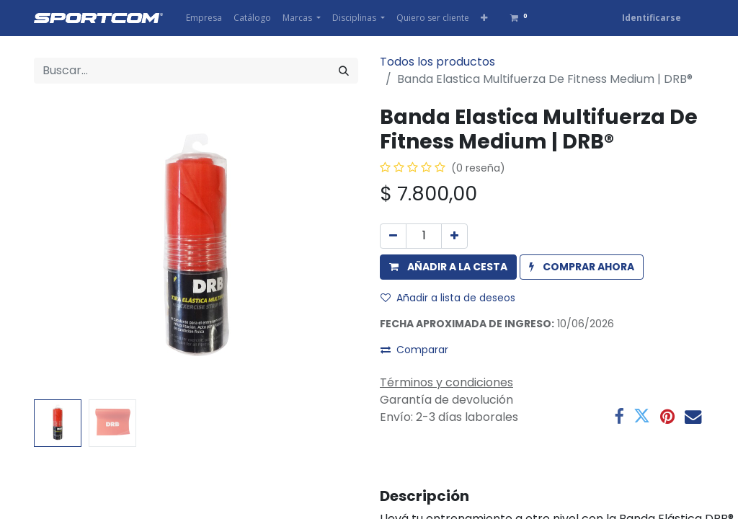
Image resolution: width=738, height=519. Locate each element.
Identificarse (651, 18)
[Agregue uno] (454, 236)
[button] (484, 18)
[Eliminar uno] (393, 236)
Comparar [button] (414, 349)
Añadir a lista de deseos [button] (448, 297)
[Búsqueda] (343, 71)
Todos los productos (437, 61)
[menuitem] (204, 18)
